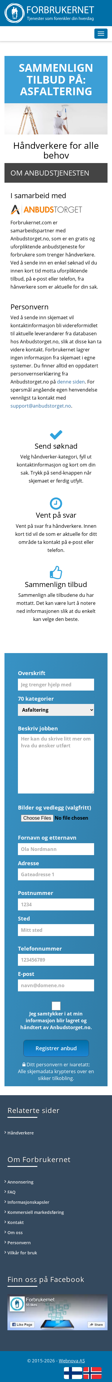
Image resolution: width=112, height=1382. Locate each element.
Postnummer (35, 892)
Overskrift (31, 673)
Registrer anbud (56, 1048)
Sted (24, 918)
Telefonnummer (40, 948)
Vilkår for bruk (22, 1253)
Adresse (28, 863)
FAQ (11, 1192)
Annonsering (20, 1182)
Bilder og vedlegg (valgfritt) (54, 807)
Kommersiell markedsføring (35, 1212)
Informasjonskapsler (28, 1202)
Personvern (19, 1242)
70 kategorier (36, 698)
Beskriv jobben (38, 728)
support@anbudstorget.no (40, 406)
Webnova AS (72, 1361)
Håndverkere (20, 1133)
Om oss (15, 1232)
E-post (26, 973)
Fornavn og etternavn (47, 837)
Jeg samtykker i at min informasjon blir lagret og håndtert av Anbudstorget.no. (56, 1020)
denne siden (71, 381)
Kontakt (15, 1222)
